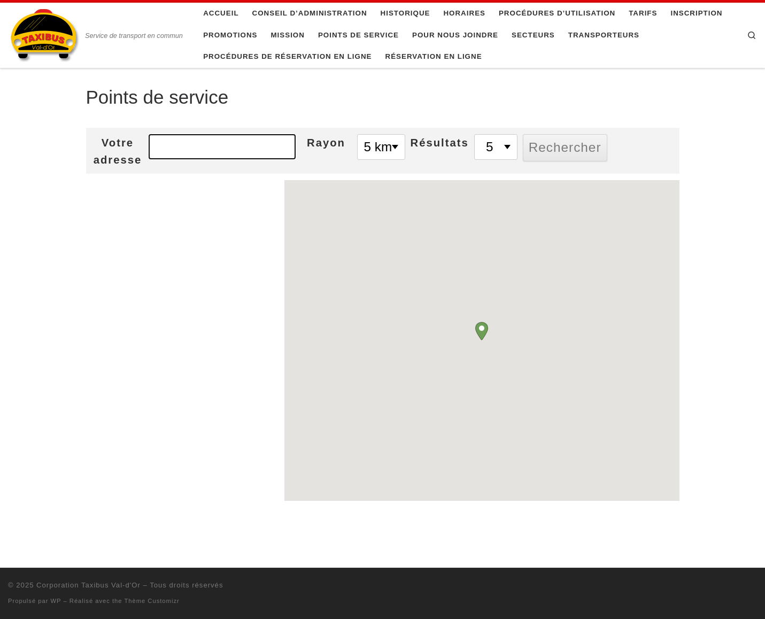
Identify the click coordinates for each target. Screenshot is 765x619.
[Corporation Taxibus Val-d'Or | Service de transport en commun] (44, 34)
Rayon (326, 143)
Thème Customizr (151, 601)
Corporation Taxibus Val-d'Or (88, 585)
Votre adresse (118, 151)
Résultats (440, 143)
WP (56, 601)
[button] (481, 331)
